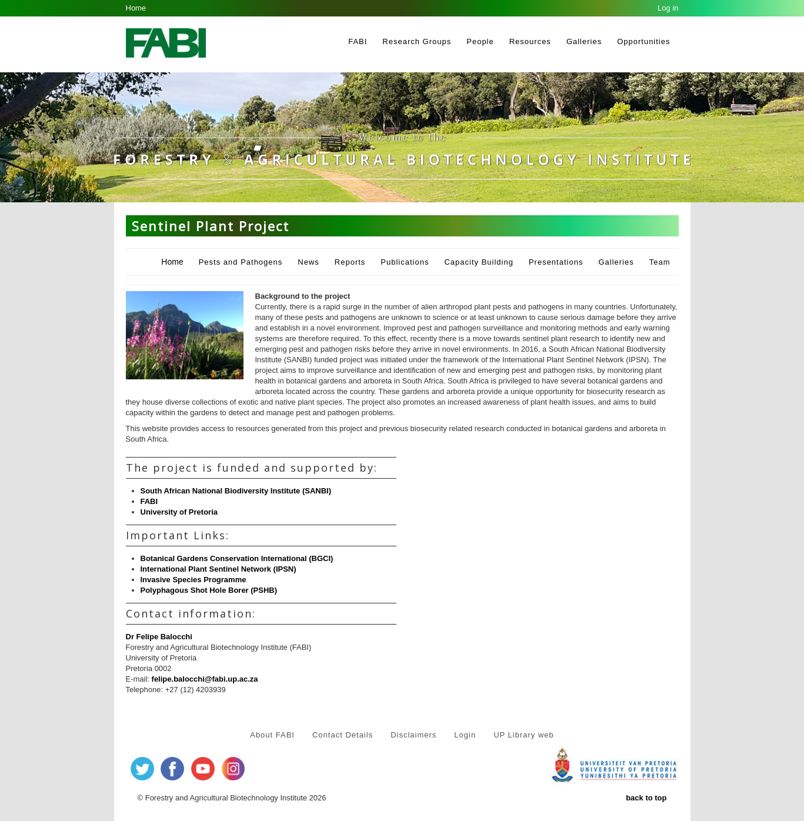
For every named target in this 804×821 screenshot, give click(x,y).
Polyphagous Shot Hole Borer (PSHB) (209, 590)
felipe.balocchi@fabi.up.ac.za (205, 679)
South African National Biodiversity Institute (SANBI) (236, 490)
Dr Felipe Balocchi (159, 636)
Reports (350, 262)
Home (136, 8)
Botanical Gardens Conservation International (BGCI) (237, 558)
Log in (668, 8)
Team (659, 262)
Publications (405, 262)
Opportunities (643, 41)
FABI (357, 41)
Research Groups (416, 41)
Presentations (556, 262)
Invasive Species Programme (193, 579)
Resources (530, 41)
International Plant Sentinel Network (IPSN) (218, 569)
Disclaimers (413, 734)
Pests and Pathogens (241, 262)
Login (465, 734)
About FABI (272, 734)
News (308, 262)
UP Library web (523, 734)
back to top (646, 797)
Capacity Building (478, 262)
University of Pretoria (179, 512)
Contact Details (342, 734)
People (479, 41)
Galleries (584, 41)
